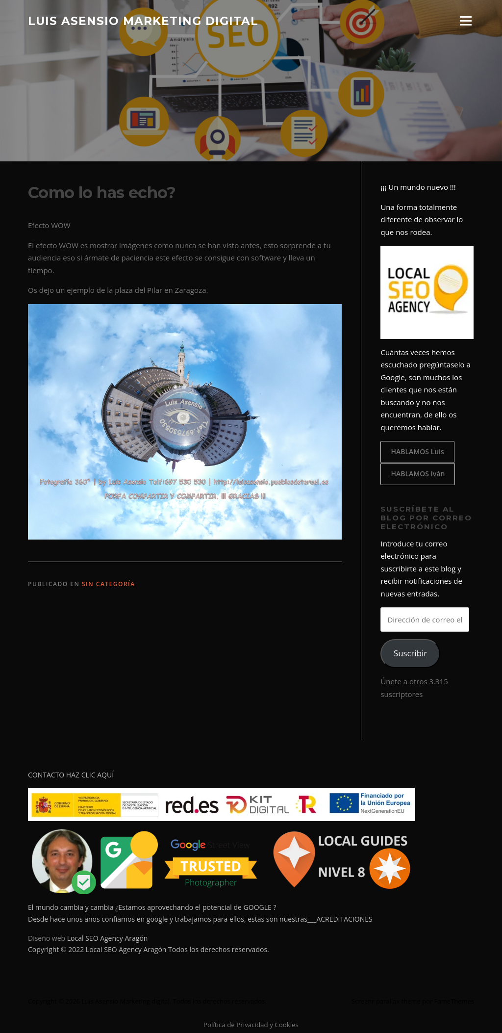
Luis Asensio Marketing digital (143, 20)
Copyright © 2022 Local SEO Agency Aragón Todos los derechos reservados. (148, 949)
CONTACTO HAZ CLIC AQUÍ (71, 774)
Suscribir (410, 653)
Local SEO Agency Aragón (107, 938)
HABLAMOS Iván (418, 473)
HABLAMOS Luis (417, 451)
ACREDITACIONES (344, 919)
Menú (465, 21)
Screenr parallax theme (386, 1001)
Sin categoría (108, 584)
